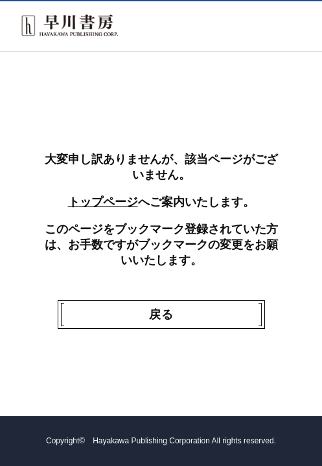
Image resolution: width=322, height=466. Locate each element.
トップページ (103, 201)
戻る (161, 314)
